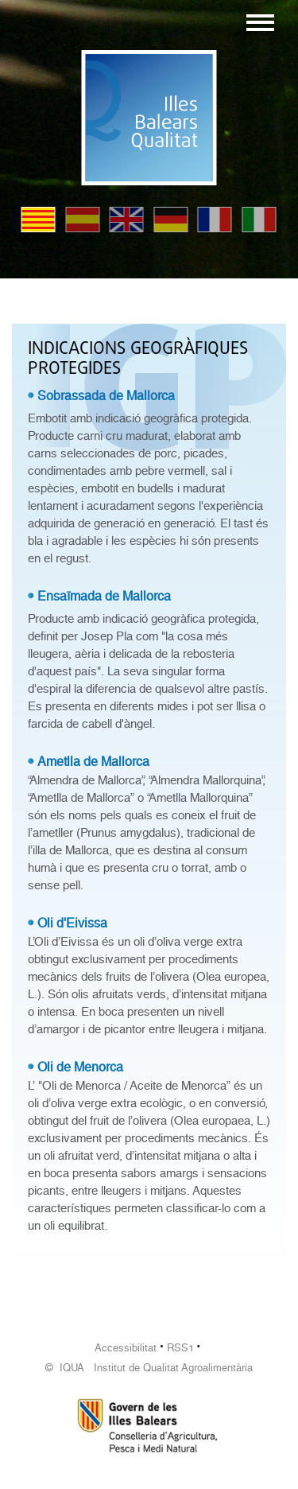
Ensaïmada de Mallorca (104, 596)
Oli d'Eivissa (72, 923)
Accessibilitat (126, 1348)
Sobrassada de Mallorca (106, 395)
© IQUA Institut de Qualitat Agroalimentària (149, 1368)
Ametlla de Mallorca (93, 761)
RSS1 (180, 1348)
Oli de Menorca (80, 1067)
